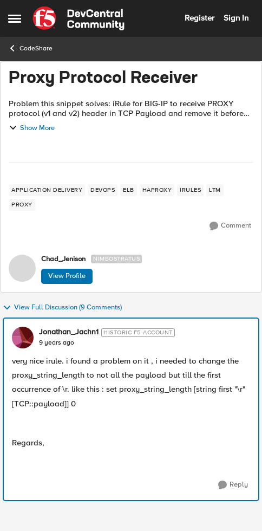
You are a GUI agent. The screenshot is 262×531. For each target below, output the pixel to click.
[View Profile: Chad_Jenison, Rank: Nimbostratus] (22, 268)
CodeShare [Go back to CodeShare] (30, 48)
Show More (32, 128)
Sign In (236, 18)
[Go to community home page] (78, 18)
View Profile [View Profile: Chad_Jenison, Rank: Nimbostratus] (67, 275)
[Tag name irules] (190, 190)
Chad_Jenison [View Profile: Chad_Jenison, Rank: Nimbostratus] (63, 259)
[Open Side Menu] (15, 18)
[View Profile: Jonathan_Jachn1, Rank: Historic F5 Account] (23, 337)
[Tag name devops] (102, 190)
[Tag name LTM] (215, 190)
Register (199, 18)
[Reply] (233, 485)
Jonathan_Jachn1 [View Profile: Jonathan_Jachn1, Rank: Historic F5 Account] (69, 332)
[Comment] (230, 226)
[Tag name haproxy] (157, 190)
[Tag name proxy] (22, 205)
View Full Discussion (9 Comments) (62, 307)
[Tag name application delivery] (47, 190)
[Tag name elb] (128, 190)
